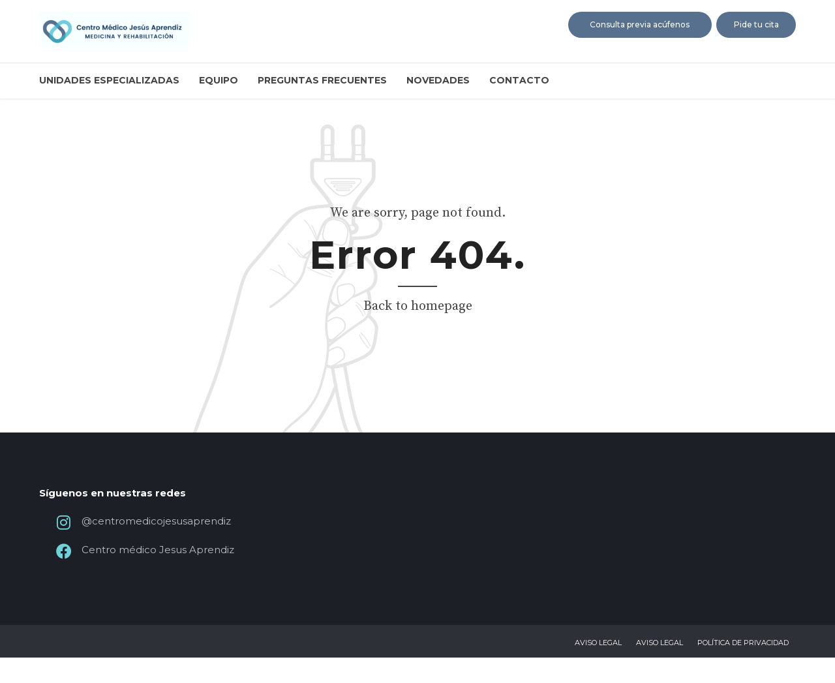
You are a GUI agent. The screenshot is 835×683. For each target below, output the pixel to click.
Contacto (519, 80)
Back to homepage (417, 306)
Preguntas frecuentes (322, 80)
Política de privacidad (743, 668)
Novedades (438, 80)
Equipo (218, 80)
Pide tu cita (756, 24)
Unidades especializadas (109, 80)
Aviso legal (598, 668)
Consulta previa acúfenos (640, 24)
